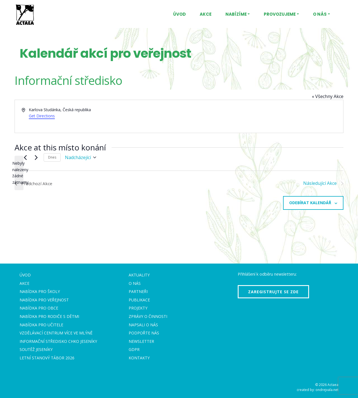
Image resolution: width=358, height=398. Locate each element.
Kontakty (139, 357)
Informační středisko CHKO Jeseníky (58, 341)
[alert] (19, 173)
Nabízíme (236, 14)
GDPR (134, 349)
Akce (205, 14)
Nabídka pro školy (40, 291)
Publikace (139, 299)
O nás (320, 14)
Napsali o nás (143, 324)
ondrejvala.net (326, 389)
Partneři (138, 291)
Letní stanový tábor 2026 (47, 357)
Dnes (52, 157)
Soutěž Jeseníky (36, 349)
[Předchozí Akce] (25, 157)
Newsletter (141, 341)
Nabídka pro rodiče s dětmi (49, 316)
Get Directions (42, 115)
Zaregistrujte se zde (273, 291)
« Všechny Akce (327, 96)
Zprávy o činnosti (148, 316)
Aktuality (139, 275)
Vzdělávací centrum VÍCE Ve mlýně (56, 333)
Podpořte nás (144, 333)
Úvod (179, 14)
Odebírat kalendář (310, 202)
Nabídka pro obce (39, 308)
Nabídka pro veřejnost (44, 299)
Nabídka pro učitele (41, 324)
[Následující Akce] (36, 157)
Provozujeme (280, 14)
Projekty (138, 308)
